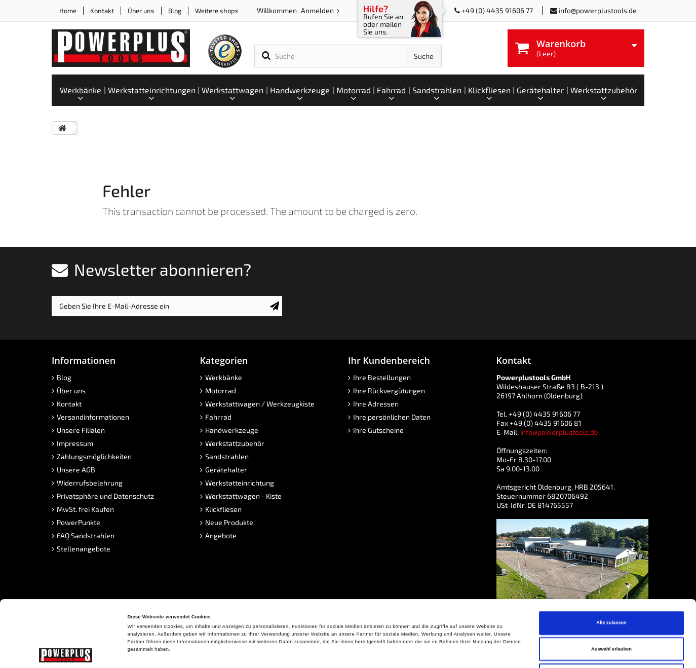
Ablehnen (612, 612)
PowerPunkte (78, 522)
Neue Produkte (229, 522)
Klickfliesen (223, 509)
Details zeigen (425, 651)
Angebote (221, 535)
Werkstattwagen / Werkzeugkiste (260, 403)
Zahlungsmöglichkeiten (94, 456)
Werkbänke (223, 377)
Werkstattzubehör (234, 443)
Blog (174, 11)
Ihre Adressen (376, 403)
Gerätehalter (226, 469)
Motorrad (220, 390)
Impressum (75, 443)
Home (67, 11)
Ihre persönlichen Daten (392, 417)
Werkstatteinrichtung (239, 482)
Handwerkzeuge (231, 430)
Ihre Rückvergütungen (389, 390)
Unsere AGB (76, 469)
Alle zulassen (611, 560)
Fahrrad (218, 417)
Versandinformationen (93, 417)
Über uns (141, 11)
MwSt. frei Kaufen (85, 509)
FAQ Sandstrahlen (85, 535)
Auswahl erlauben (611, 586)
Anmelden (318, 10)
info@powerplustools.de (598, 10)
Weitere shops (217, 11)
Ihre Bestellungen (382, 377)
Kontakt (102, 11)
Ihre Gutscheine (378, 430)
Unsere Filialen (81, 430)
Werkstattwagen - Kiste (243, 496)
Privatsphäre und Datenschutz (105, 496)
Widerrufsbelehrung (90, 482)
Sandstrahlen (227, 456)
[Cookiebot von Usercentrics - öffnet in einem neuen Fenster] (65, 651)
